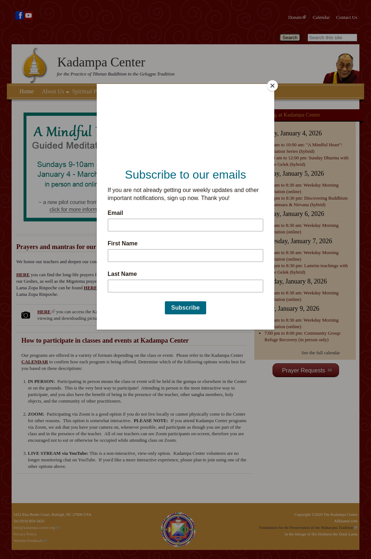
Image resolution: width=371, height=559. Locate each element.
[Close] (272, 85)
